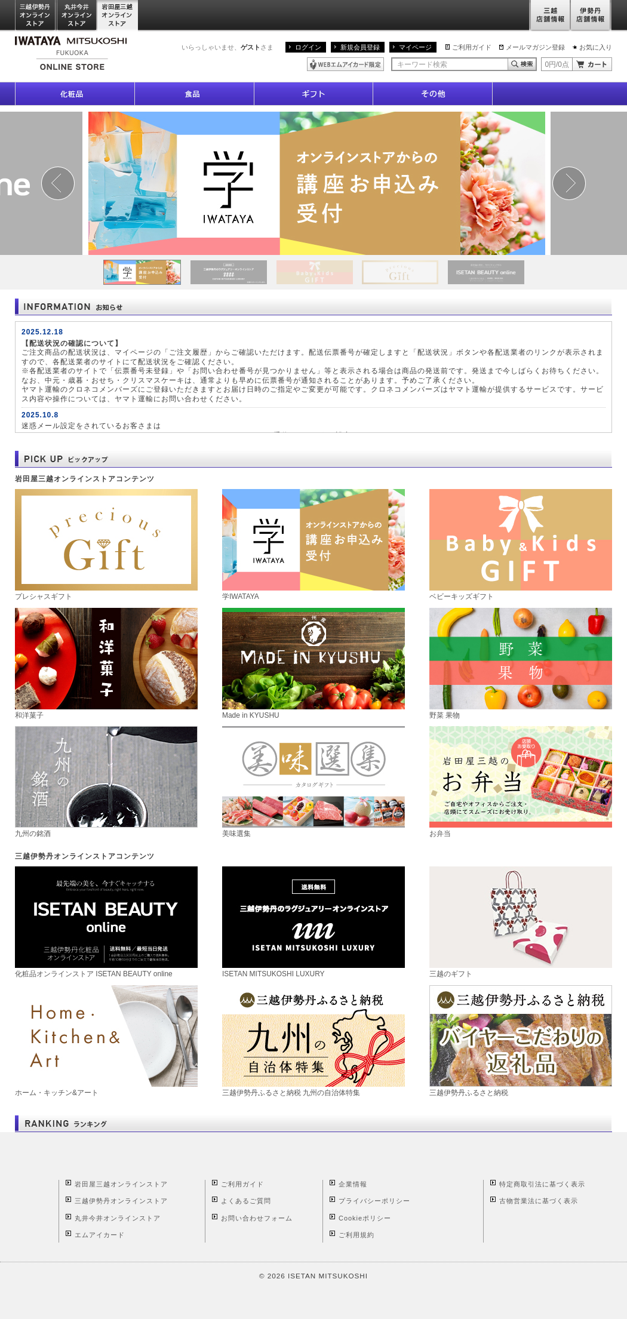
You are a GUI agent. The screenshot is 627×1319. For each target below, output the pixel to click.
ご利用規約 (356, 1234)
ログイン (308, 47)
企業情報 (353, 1184)
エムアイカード (100, 1234)
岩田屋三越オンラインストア (118, 16)
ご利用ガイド (471, 47)
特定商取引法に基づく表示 (542, 1184)
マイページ (415, 47)
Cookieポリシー (365, 1218)
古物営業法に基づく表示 (538, 1200)
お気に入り (595, 47)
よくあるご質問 (246, 1200)
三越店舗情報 (549, 16)
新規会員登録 (360, 47)
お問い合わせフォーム (257, 1218)
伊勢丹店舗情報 (591, 16)
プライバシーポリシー (374, 1200)
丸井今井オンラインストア (77, 16)
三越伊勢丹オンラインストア (36, 16)
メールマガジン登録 (535, 47)
